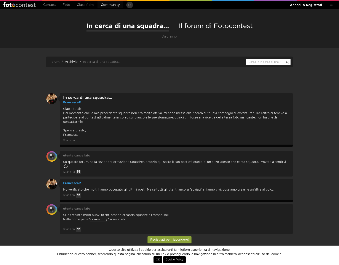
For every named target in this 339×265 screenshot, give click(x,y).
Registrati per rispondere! (169, 239)
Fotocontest (19, 4)
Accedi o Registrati (306, 5)
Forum (54, 61)
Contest (49, 4)
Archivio (71, 61)
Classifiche (85, 4)
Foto (66, 4)
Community (110, 4)
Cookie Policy (174, 259)
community (98, 219)
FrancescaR (72, 102)
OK (158, 259)
